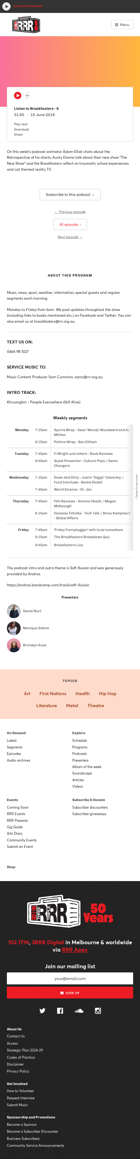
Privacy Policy (18, 1071)
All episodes (70, 224)
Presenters (80, 760)
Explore (78, 733)
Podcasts (79, 753)
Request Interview (21, 1098)
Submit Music (17, 1104)
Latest (12, 740)
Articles (78, 780)
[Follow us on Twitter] (42, 1011)
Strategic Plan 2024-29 (25, 1050)
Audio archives (18, 760)
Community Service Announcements (35, 1145)
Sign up (69, 993)
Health (83, 693)
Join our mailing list (70, 966)
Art (27, 693)
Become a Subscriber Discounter (32, 1131)
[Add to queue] (27, 95)
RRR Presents (17, 820)
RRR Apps (74, 949)
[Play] (17, 96)
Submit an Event (20, 846)
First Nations (52, 693)
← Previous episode (70, 211)
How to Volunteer (20, 1090)
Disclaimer (15, 1064)
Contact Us (16, 1036)
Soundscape (82, 773)
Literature (46, 705)
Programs (79, 747)
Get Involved (17, 1084)
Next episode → (70, 237)
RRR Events (16, 813)
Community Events (22, 840)
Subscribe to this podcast (70, 194)
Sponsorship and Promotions (31, 1117)
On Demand (16, 733)
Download (21, 129)
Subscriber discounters (90, 807)
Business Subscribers (23, 1138)
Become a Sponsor (22, 1124)
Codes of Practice (21, 1057)
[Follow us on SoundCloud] (79, 1011)
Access (12, 1043)
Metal (72, 705)
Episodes (14, 753)
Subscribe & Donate (88, 800)
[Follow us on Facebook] (60, 1011)
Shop (11, 867)
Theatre (95, 705)
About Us (14, 1029)
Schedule (79, 740)
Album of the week (86, 766)
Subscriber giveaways (89, 813)
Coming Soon (18, 807)
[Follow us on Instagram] (98, 1011)
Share (18, 134)
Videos (77, 786)
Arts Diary (14, 833)
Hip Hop (107, 693)
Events (12, 800)
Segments (14, 747)
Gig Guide (14, 827)
